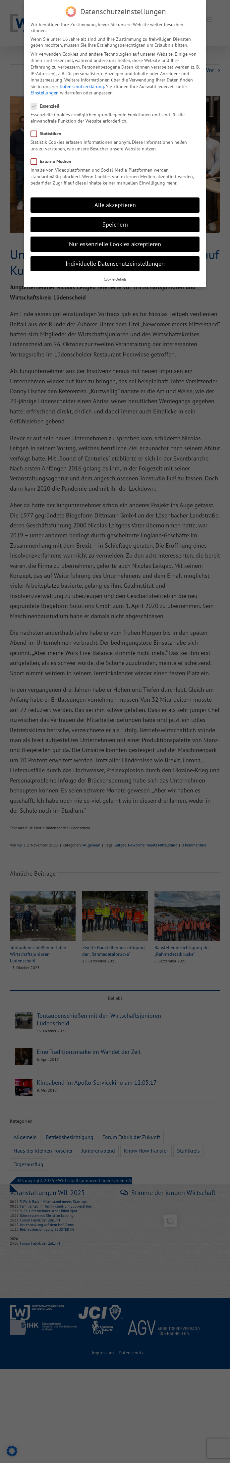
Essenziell (47, 106)
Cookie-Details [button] (115, 279)
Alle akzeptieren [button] (115, 205)
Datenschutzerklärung (82, 86)
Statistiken (48, 133)
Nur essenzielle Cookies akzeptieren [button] (115, 244)
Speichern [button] (115, 224)
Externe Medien (53, 161)
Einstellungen (44, 93)
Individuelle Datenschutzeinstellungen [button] (115, 263)
